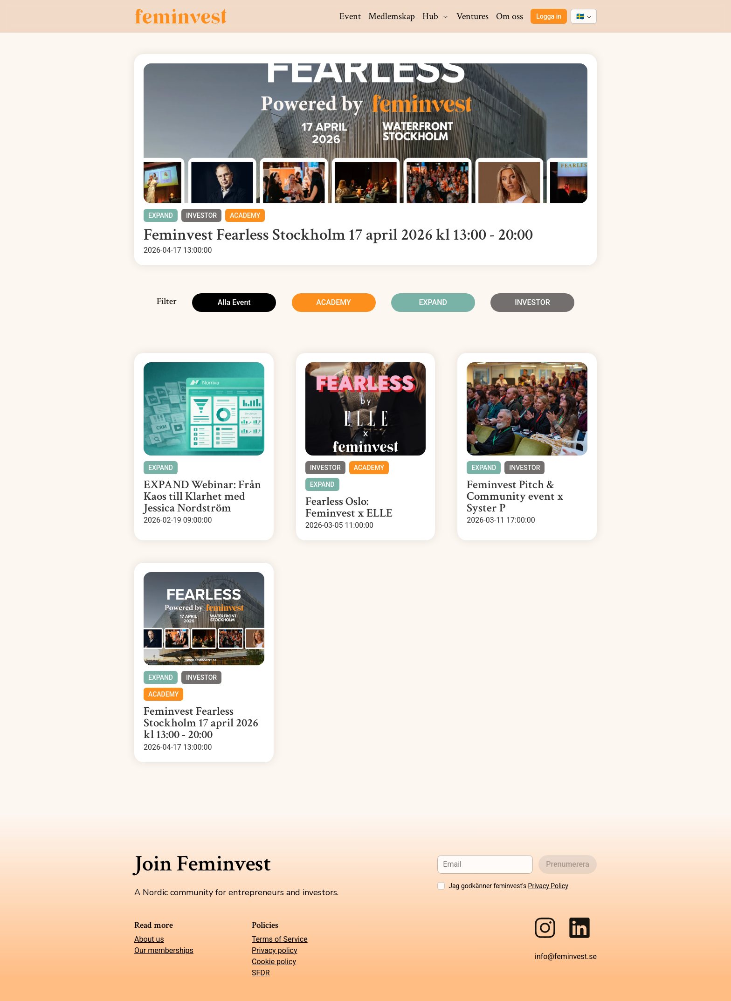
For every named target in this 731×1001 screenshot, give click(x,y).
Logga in (548, 16)
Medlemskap (391, 16)
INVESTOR (532, 302)
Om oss (509, 16)
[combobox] (584, 16)
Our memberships (163, 950)
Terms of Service (280, 939)
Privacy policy (274, 950)
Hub (435, 16)
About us (149, 939)
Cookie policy (274, 961)
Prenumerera (567, 864)
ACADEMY (333, 302)
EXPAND (433, 302)
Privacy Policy (548, 886)
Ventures (472, 16)
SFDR (261, 972)
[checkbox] (441, 886)
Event (350, 16)
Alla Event (234, 302)
